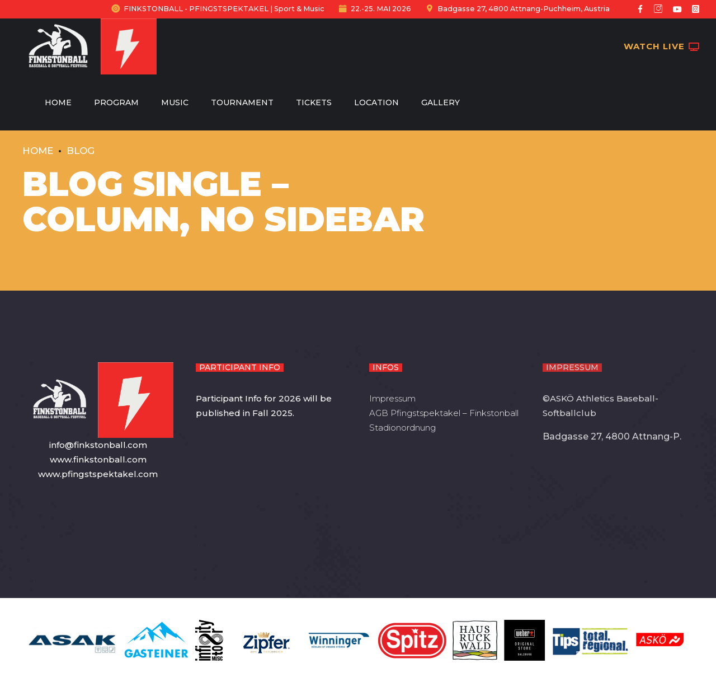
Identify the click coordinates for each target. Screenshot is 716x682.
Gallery (440, 102)
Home (58, 102)
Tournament (242, 102)
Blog (81, 150)
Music (175, 102)
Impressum (392, 398)
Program (116, 102)
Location (376, 102)
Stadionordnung (402, 427)
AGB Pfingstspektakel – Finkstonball (444, 413)
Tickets (314, 102)
